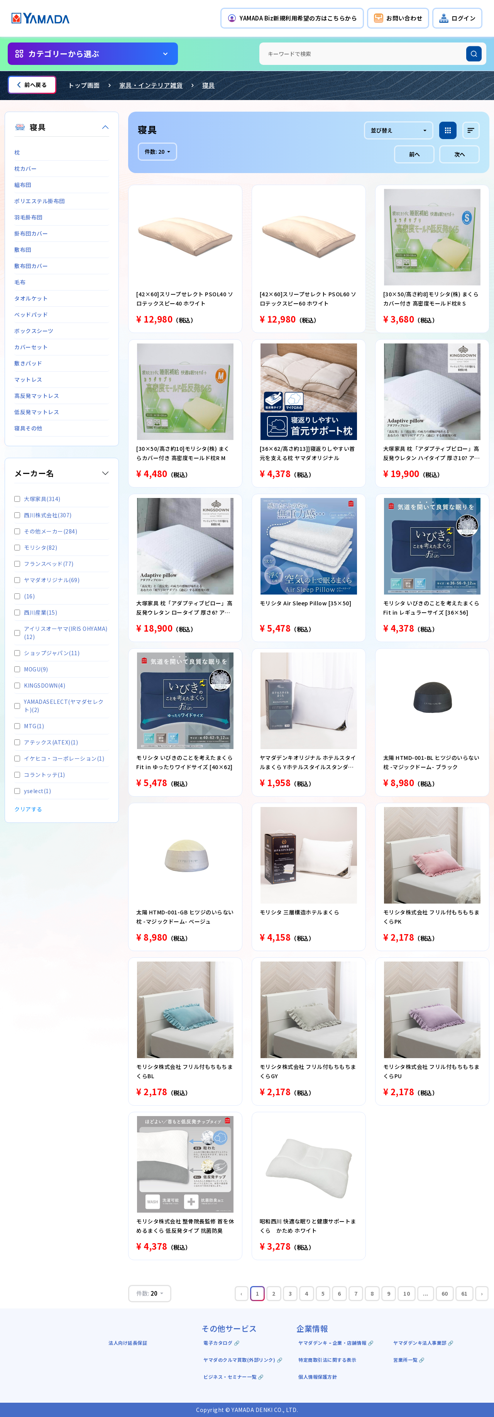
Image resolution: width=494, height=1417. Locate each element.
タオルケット (31, 298)
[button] (292, 18)
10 (406, 1293)
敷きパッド (28, 363)
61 (464, 1293)
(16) (24, 596)
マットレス (28, 379)
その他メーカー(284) (45, 531)
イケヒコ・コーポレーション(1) (59, 758)
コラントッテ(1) (39, 774)
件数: (155, 151)
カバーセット (31, 347)
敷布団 (22, 249)
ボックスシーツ (34, 331)
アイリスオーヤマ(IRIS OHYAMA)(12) (61, 633)
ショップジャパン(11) (47, 653)
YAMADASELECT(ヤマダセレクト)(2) (59, 706)
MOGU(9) (31, 669)
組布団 (22, 185)
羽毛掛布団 (28, 217)
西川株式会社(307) (43, 515)
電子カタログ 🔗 (221, 1342)
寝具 (208, 85)
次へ (459, 154)
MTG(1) (29, 726)
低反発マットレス (36, 412)
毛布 (19, 282)
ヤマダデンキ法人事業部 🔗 (423, 1342)
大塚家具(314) (37, 499)
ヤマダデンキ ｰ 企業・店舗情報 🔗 (336, 1342)
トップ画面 (84, 85)
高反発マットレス (36, 395)
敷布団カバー (31, 266)
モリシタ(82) (35, 547)
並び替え (381, 130)
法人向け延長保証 (127, 1342)
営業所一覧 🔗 (409, 1359)
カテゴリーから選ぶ (64, 53)
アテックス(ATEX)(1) (46, 742)
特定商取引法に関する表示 (327, 1359)
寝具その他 (28, 428)
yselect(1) (32, 791)
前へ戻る (32, 84)
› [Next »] (482, 1293)
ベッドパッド (31, 314)
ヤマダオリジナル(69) (47, 580)
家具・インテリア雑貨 (151, 85)
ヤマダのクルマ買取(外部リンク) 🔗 (243, 1359)
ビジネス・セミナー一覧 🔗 (233, 1376)
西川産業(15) (35, 612)
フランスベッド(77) (44, 563)
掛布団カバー (31, 233)
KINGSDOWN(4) (39, 685)
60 (445, 1293)
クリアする (28, 809)
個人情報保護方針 (317, 1376)
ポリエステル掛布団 (39, 201)
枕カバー (25, 168)
